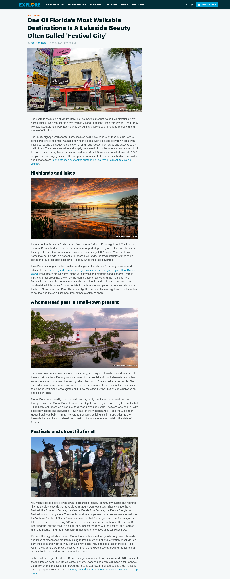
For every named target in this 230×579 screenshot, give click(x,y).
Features (138, 4)
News (124, 4)
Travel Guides (77, 4)
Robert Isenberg (38, 42)
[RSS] (192, 5)
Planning (96, 4)
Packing (111, 4)
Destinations (55, 4)
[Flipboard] (187, 5)
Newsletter (207, 4)
